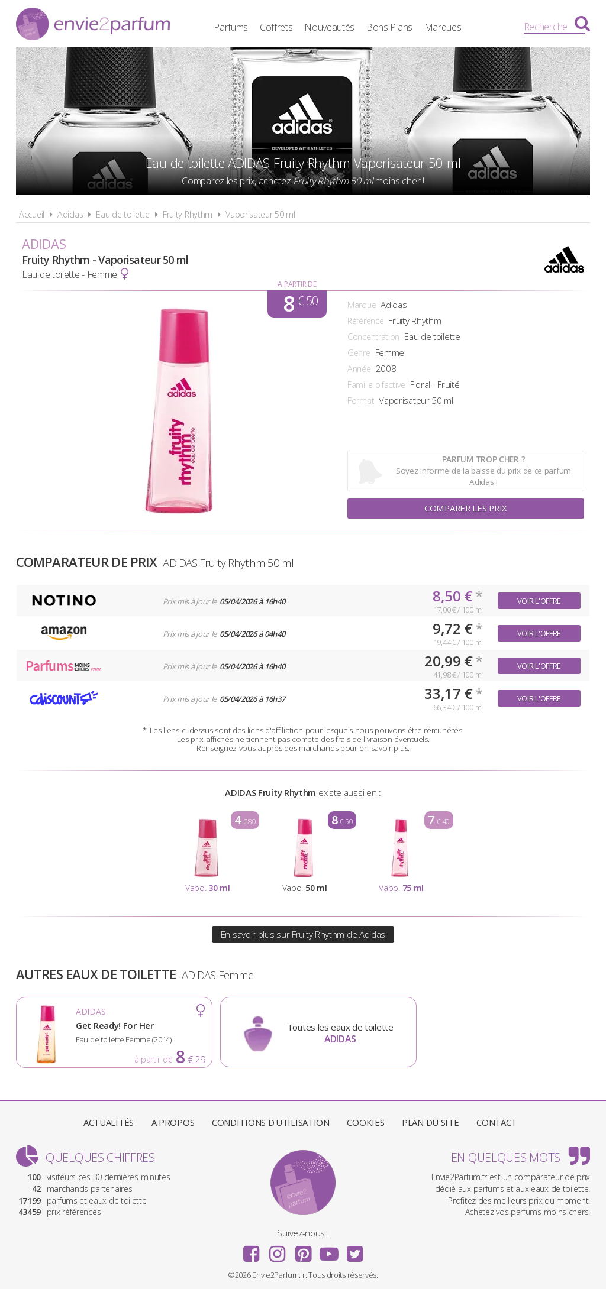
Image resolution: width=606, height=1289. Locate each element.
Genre (358, 352)
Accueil (31, 214)
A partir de (297, 284)
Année (359, 368)
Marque (361, 304)
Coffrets (285, 26)
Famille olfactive (376, 384)
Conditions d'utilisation (271, 1122)
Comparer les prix (465, 508)
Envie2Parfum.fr (93, 25)
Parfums (241, 26)
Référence (365, 320)
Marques (452, 26)
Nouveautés (339, 26)
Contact (496, 1122)
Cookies (365, 1122)
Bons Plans (399, 26)
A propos (173, 1122)
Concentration (373, 336)
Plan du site (430, 1122)
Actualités (108, 1122)
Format (360, 400)
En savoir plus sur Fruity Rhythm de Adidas (303, 934)
